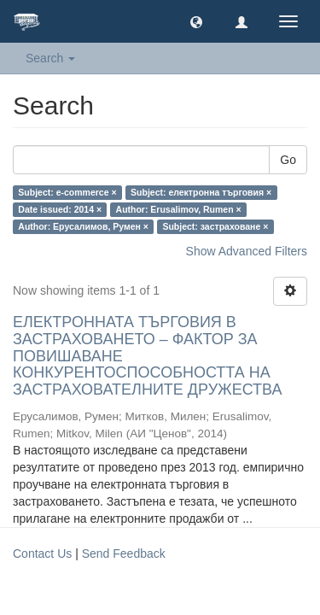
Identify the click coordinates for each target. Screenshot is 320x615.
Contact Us (42, 553)
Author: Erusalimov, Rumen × (178, 209)
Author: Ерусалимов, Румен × (83, 226)
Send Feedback (124, 553)
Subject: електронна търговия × (201, 192)
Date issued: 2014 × (60, 209)
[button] (196, 21)
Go (288, 160)
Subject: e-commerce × (67, 192)
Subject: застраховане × (215, 226)
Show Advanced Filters (246, 251)
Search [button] (50, 58)
